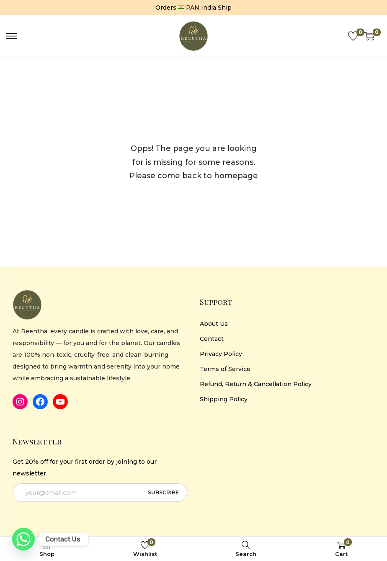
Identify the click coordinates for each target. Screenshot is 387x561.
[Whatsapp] (23, 539)
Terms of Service (225, 369)
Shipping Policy (224, 399)
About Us (214, 323)
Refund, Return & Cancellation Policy (256, 384)
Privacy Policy (221, 354)
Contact (212, 339)
